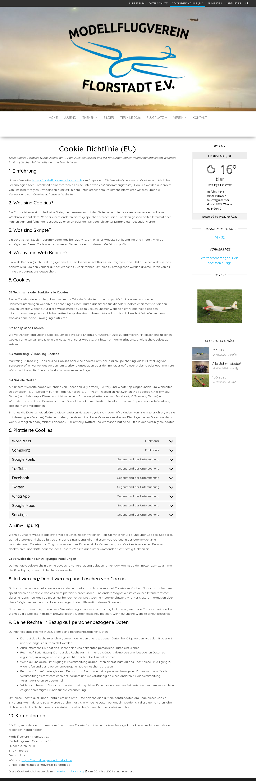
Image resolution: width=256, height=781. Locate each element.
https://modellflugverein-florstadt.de (57, 168)
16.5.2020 (219, 364)
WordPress (129, 772)
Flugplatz (157, 118)
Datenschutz (158, 3)
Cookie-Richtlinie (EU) (187, 3)
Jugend (70, 118)
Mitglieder (233, 3)
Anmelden (214, 3)
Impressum (137, 3)
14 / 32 (220, 225)
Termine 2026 (130, 118)
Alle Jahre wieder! (226, 351)
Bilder (109, 118)
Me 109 (218, 337)
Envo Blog (158, 772)
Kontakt (200, 118)
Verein (179, 118)
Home (53, 118)
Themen (89, 118)
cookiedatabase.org (69, 759)
